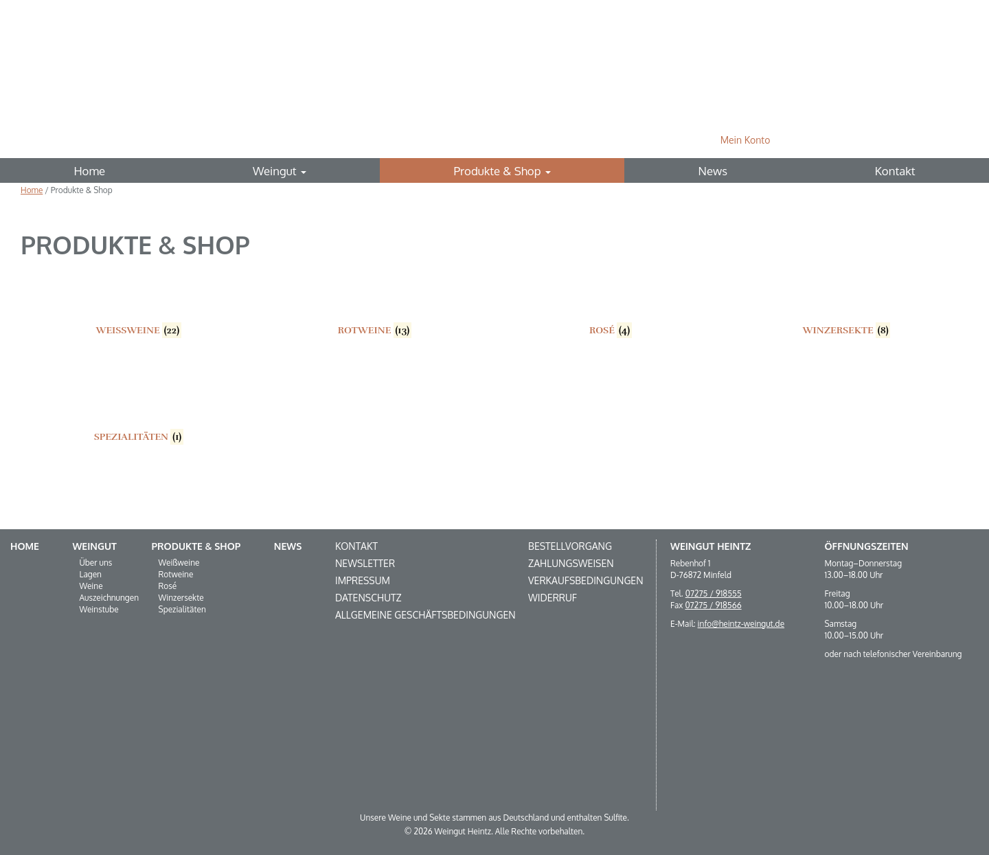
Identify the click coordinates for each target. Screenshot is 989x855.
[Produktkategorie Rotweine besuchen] (375, 303)
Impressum (362, 580)
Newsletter (365, 563)
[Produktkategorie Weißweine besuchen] (139, 303)
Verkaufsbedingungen (585, 580)
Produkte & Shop (502, 171)
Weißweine (179, 562)
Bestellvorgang (570, 546)
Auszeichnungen (109, 597)
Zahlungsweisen (571, 563)
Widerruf (552, 597)
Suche (947, 140)
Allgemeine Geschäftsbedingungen (425, 615)
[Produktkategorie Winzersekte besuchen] (847, 303)
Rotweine (176, 574)
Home (89, 171)
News (712, 171)
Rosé (168, 586)
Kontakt (895, 171)
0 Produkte (855, 140)
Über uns (95, 562)
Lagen (90, 574)
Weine (90, 586)
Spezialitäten (182, 609)
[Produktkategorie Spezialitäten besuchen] (139, 409)
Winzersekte (181, 597)
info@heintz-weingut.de (741, 624)
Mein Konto (745, 140)
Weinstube (98, 609)
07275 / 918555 (713, 593)
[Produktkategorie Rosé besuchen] (610, 303)
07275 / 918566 (713, 605)
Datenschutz (368, 597)
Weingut (279, 171)
